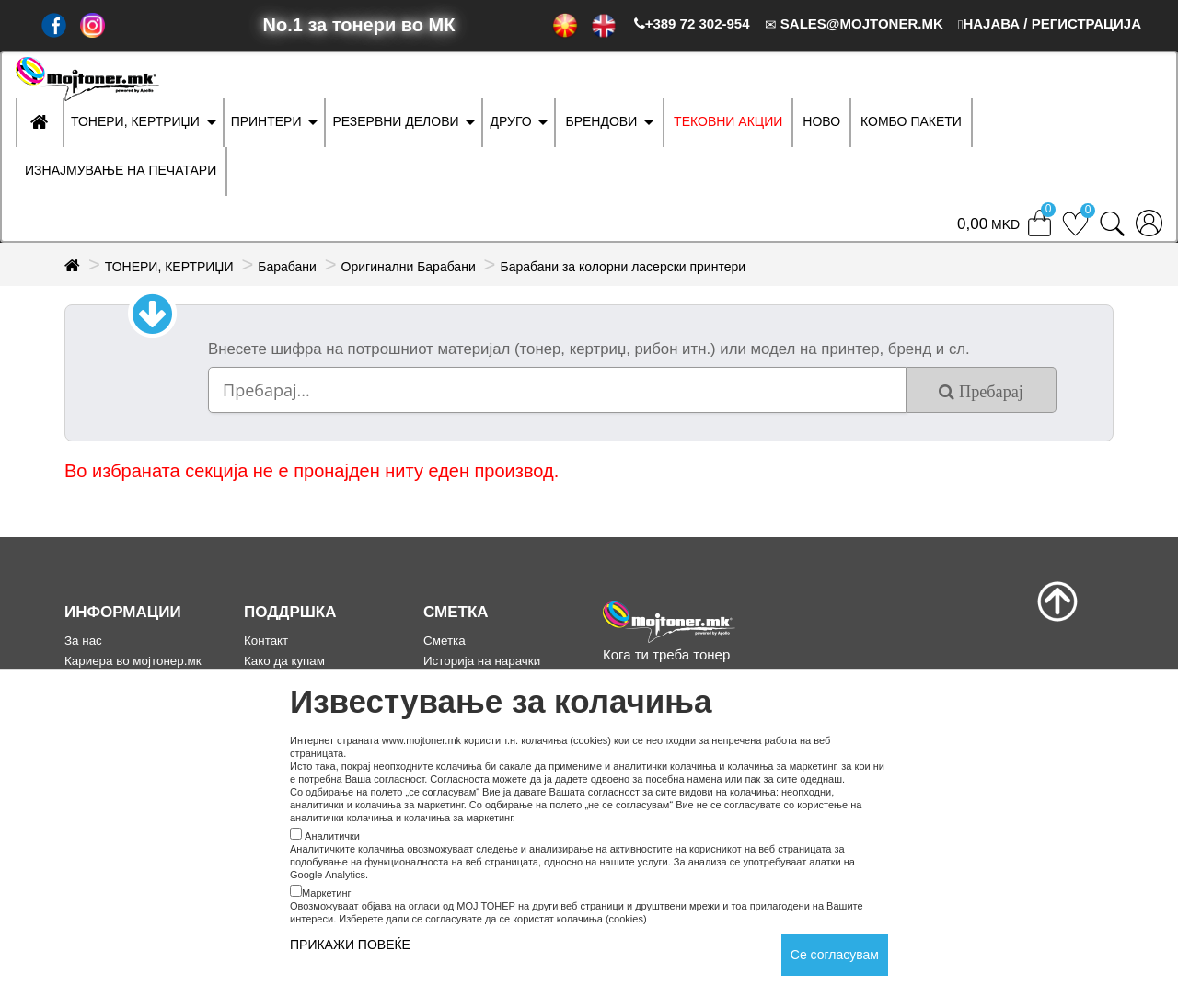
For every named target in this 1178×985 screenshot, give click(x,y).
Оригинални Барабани (408, 266)
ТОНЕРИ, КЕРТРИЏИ (135, 121)
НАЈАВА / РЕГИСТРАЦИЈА (1049, 23)
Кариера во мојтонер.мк (133, 661)
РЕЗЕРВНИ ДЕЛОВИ (395, 121)
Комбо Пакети (911, 121)
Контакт (266, 640)
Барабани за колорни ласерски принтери (622, 266)
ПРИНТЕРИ (266, 121)
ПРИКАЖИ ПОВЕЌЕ (350, 944)
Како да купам (284, 661)
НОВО (821, 121)
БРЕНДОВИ (601, 121)
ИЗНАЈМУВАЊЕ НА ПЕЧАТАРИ (120, 170)
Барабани (287, 266)
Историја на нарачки (481, 661)
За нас (83, 640)
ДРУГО (510, 121)
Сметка (444, 640)
